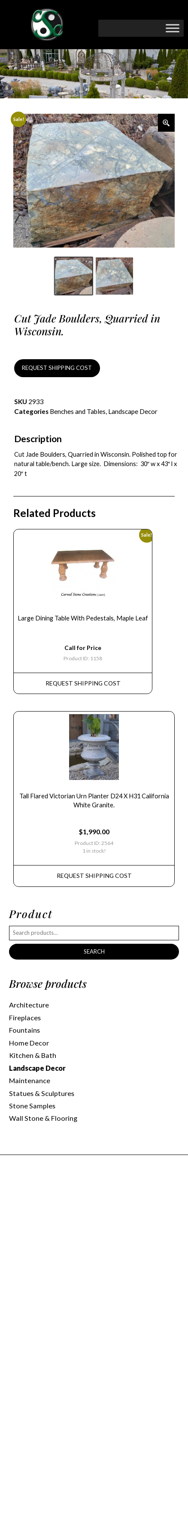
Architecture (29, 1005)
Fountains (24, 1030)
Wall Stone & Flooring (43, 1118)
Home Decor (29, 1043)
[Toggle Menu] (172, 28)
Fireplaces (25, 1017)
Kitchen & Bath (32, 1055)
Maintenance (29, 1080)
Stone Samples (32, 1106)
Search (94, 951)
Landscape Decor (133, 411)
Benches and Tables (78, 411)
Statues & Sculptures (41, 1093)
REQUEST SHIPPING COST (57, 367)
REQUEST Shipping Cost (83, 683)
